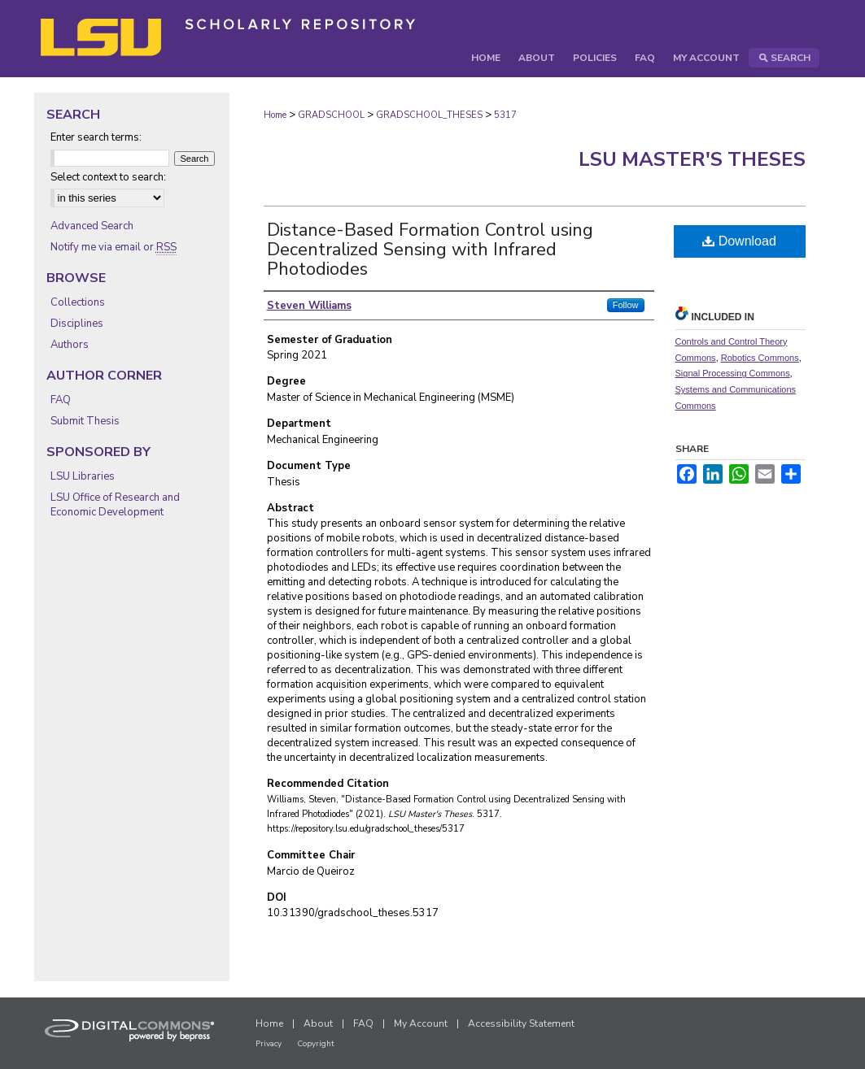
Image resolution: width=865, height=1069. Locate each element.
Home (275, 115)
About (318, 1023)
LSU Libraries (82, 476)
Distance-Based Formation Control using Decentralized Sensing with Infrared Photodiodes (430, 249)
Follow (626, 305)
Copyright (315, 1043)
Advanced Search (91, 226)
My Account (421, 1023)
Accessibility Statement (521, 1023)
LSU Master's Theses (692, 159)
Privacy (269, 1043)
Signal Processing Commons (732, 373)
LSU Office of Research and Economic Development (115, 504)
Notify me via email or (113, 247)
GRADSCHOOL (331, 115)
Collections (77, 302)
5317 (505, 115)
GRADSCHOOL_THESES (429, 115)
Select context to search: (108, 177)
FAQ (60, 400)
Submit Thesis (85, 421)
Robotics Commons (760, 358)
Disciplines (76, 323)
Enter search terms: (96, 137)
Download (739, 241)
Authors (69, 344)
